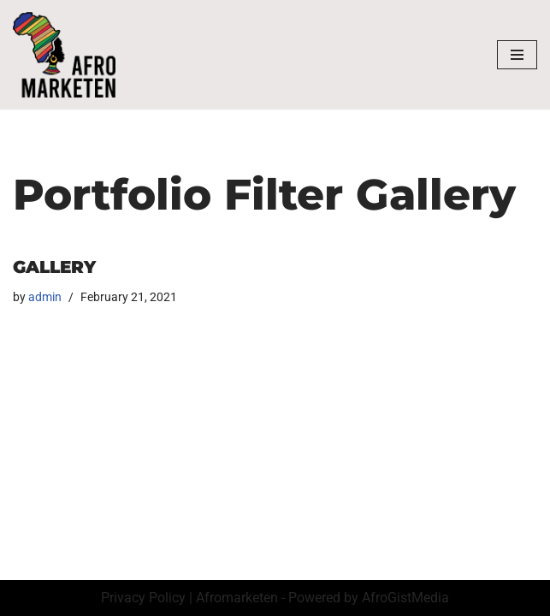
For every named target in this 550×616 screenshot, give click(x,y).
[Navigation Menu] (517, 54)
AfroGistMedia (405, 597)
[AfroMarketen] (64, 55)
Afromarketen (237, 597)
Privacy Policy (143, 597)
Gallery (54, 267)
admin (45, 297)
